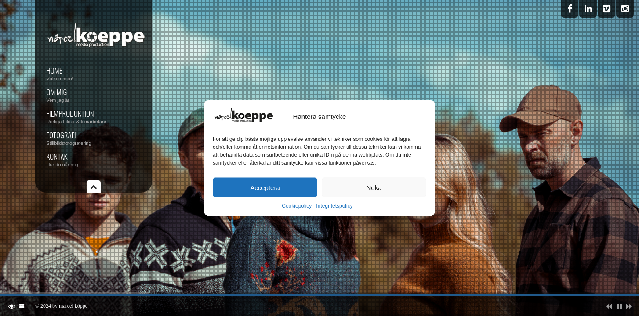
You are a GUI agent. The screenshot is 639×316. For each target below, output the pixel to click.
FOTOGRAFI (94, 137)
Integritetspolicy (334, 206)
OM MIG (94, 94)
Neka (373, 187)
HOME (94, 73)
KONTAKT (94, 159)
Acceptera (265, 187)
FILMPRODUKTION (94, 116)
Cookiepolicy (297, 206)
